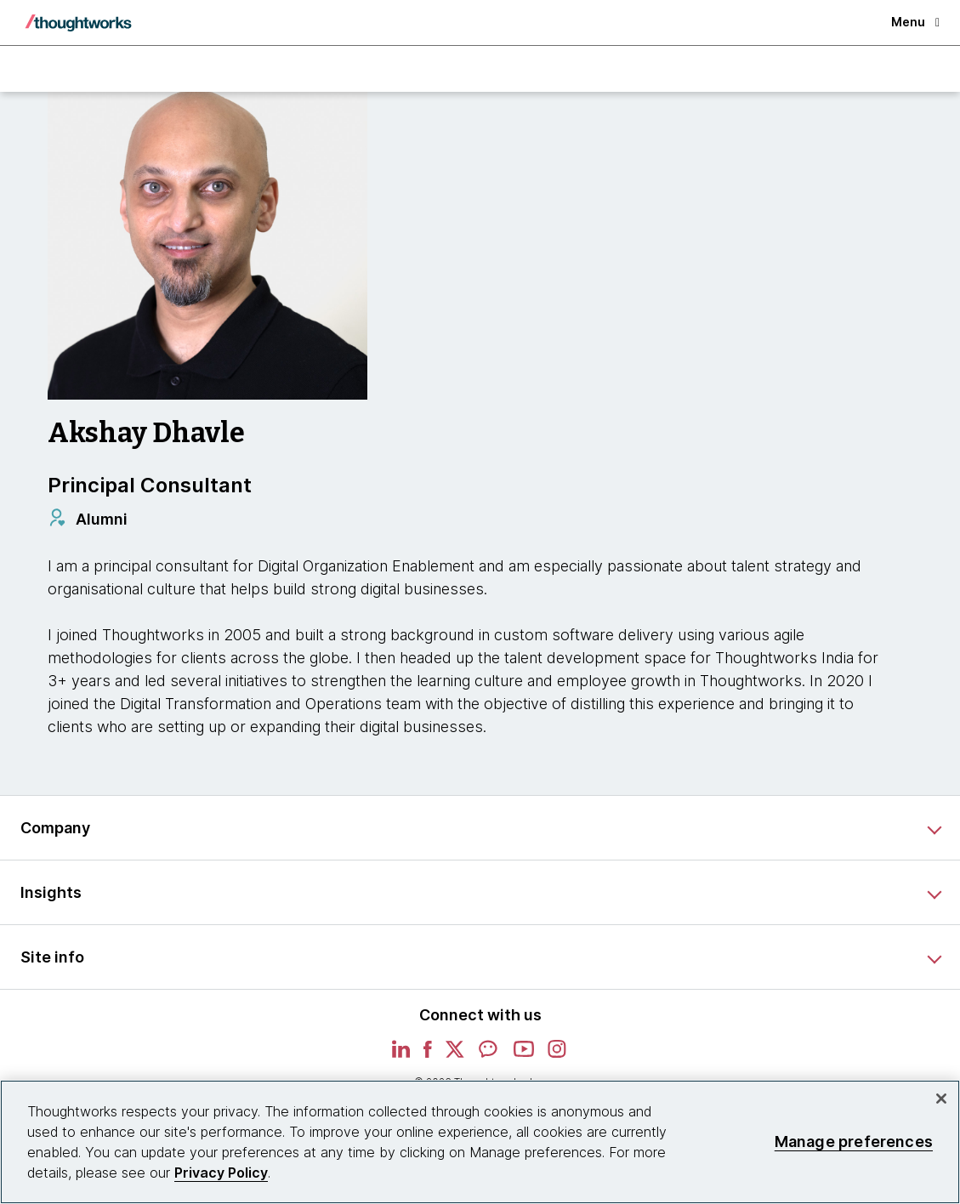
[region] (480, 1142)
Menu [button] (915, 21)
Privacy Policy (221, 1172)
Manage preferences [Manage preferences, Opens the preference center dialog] (854, 1141)
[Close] (941, 1098)
